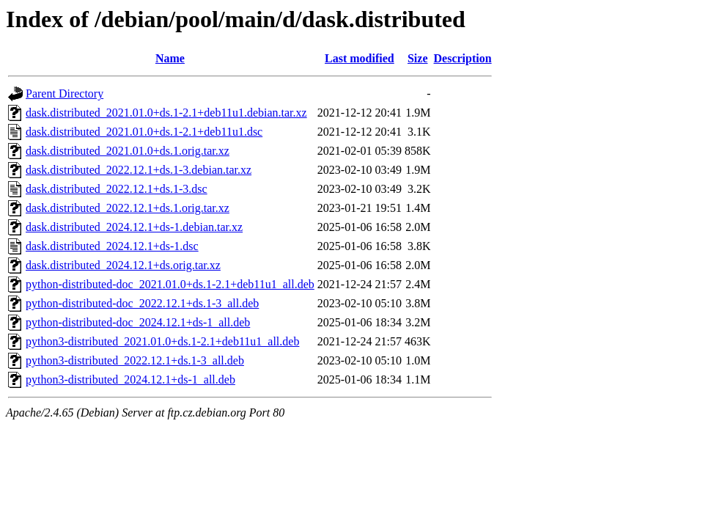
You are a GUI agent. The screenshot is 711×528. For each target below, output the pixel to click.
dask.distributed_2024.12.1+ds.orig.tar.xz (123, 265)
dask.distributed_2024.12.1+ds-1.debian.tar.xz (134, 227)
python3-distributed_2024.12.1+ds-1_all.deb (130, 379)
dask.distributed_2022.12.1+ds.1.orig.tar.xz (127, 208)
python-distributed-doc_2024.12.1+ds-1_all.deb (138, 322)
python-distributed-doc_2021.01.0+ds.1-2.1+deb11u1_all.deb (170, 284)
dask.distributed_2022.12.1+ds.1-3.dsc (116, 189)
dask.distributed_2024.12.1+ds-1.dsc (112, 246)
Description (463, 58)
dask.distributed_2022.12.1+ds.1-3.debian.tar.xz (138, 170)
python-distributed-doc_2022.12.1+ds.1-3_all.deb (142, 303)
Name (170, 58)
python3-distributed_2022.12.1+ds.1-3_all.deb (135, 360)
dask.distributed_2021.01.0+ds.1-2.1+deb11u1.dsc (144, 131)
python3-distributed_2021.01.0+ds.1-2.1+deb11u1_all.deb (162, 341)
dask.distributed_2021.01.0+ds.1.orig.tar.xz (127, 150)
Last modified (359, 58)
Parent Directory (64, 93)
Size (418, 58)
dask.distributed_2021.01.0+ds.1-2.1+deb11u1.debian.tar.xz (166, 112)
